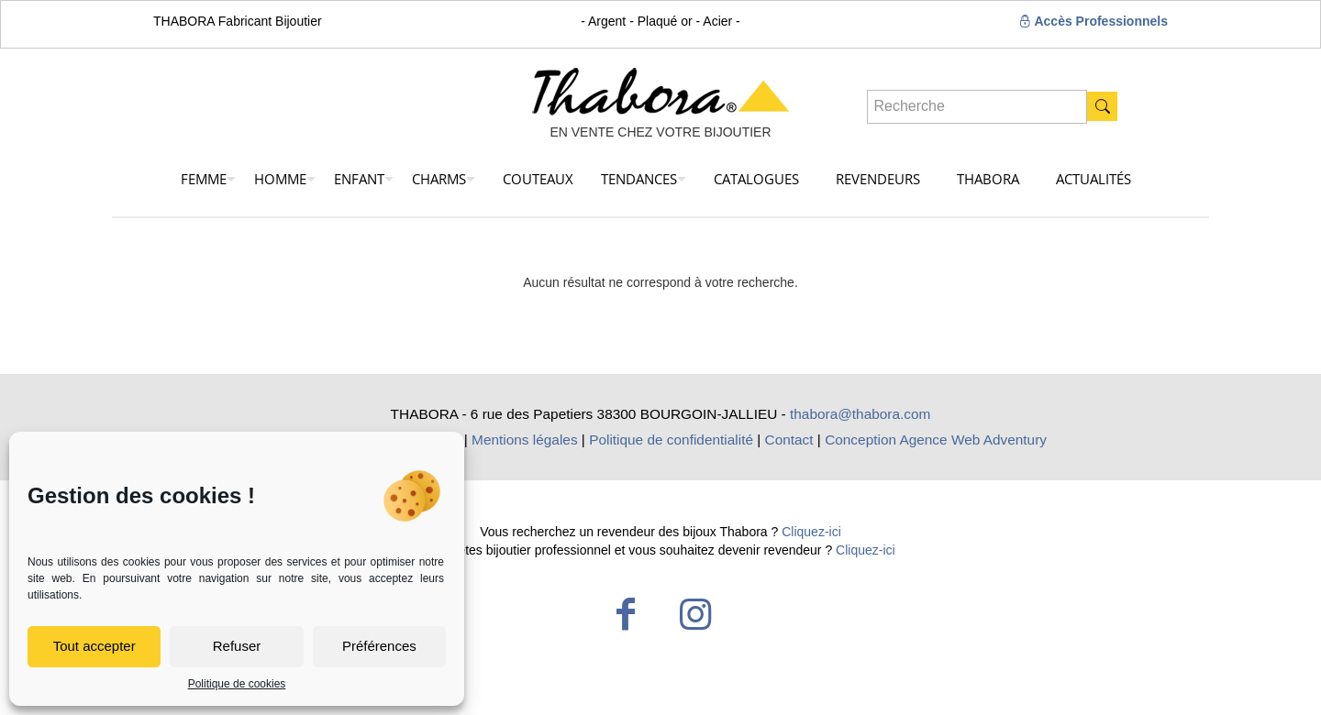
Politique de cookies (237, 683)
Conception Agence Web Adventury (936, 439)
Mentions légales (525, 439)
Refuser (237, 646)
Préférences (379, 646)
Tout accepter (94, 646)
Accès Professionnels (1093, 21)
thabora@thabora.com (860, 414)
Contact (789, 439)
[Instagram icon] (695, 614)
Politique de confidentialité (671, 439)
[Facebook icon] (626, 614)
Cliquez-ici (811, 531)
